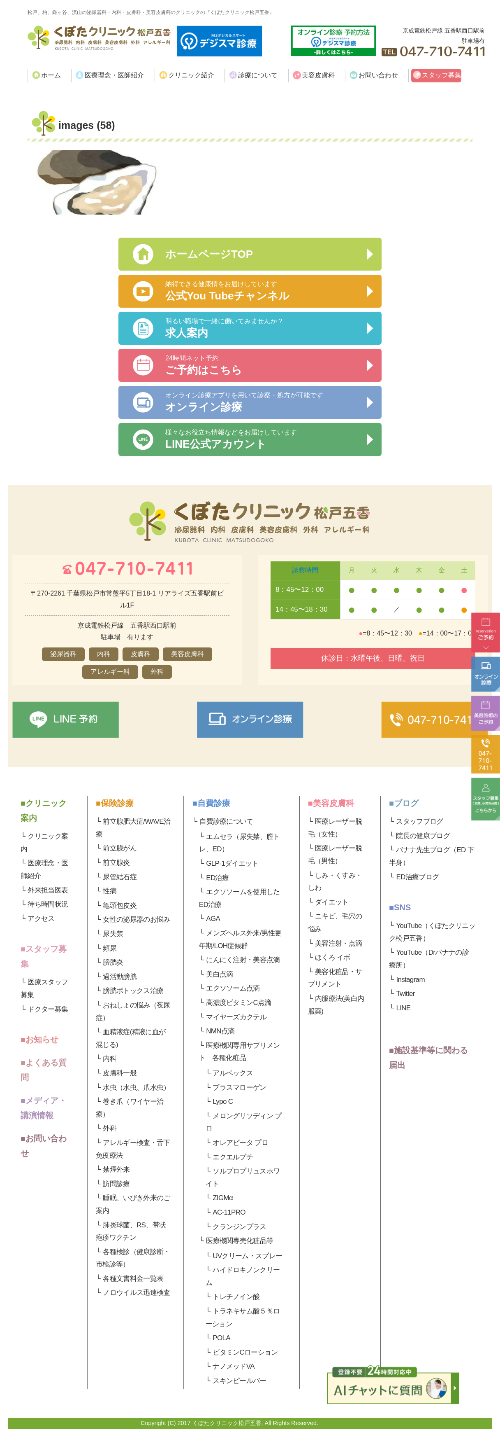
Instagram (410, 980)
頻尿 (109, 948)
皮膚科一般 (120, 1073)
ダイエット (332, 902)
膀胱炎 (113, 962)
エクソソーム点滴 (233, 988)
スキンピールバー (239, 1381)
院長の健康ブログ (423, 836)
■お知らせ (39, 1039)
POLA (221, 1338)
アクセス (41, 919)
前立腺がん (120, 848)
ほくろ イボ (332, 957)
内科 (109, 1059)
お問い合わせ (378, 75)
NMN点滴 (220, 1031)
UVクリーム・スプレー (247, 1256)
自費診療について (226, 821)
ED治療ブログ (417, 877)
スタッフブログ (419, 821)
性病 (109, 891)
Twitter (405, 994)
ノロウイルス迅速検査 (136, 1293)
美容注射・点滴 (338, 943)
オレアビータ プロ (240, 1143)
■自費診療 (211, 803)
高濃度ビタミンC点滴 (238, 1003)
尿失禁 (113, 934)
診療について (258, 75)
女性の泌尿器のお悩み (136, 919)
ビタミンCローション (245, 1352)
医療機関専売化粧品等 (239, 1241)
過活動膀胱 (120, 977)
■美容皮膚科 (331, 803)
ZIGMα (223, 1198)
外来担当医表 (48, 890)
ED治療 (217, 878)
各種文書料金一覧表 (133, 1279)
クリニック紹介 (191, 75)
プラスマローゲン (239, 1087)
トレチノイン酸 (236, 1297)
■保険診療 (115, 803)
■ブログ (404, 803)
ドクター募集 (48, 1009)
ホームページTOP (209, 254)
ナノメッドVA (234, 1366)
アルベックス (233, 1073)
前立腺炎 (116, 863)
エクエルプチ (233, 1157)
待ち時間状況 (48, 904)
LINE (403, 1008)
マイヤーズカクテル (236, 1017)
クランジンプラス (239, 1227)
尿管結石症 (120, 877)
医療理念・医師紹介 (114, 75)
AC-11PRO (229, 1212)
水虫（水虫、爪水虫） (136, 1087)
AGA (213, 919)
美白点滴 (219, 974)
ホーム (51, 75)
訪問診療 (116, 1184)
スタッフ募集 (441, 75)
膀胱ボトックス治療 (133, 991)
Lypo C (223, 1101)
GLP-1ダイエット (232, 863)
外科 (109, 1128)
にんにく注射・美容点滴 (243, 960)
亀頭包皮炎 (120, 905)
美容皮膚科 (318, 75)
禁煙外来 (116, 1169)
